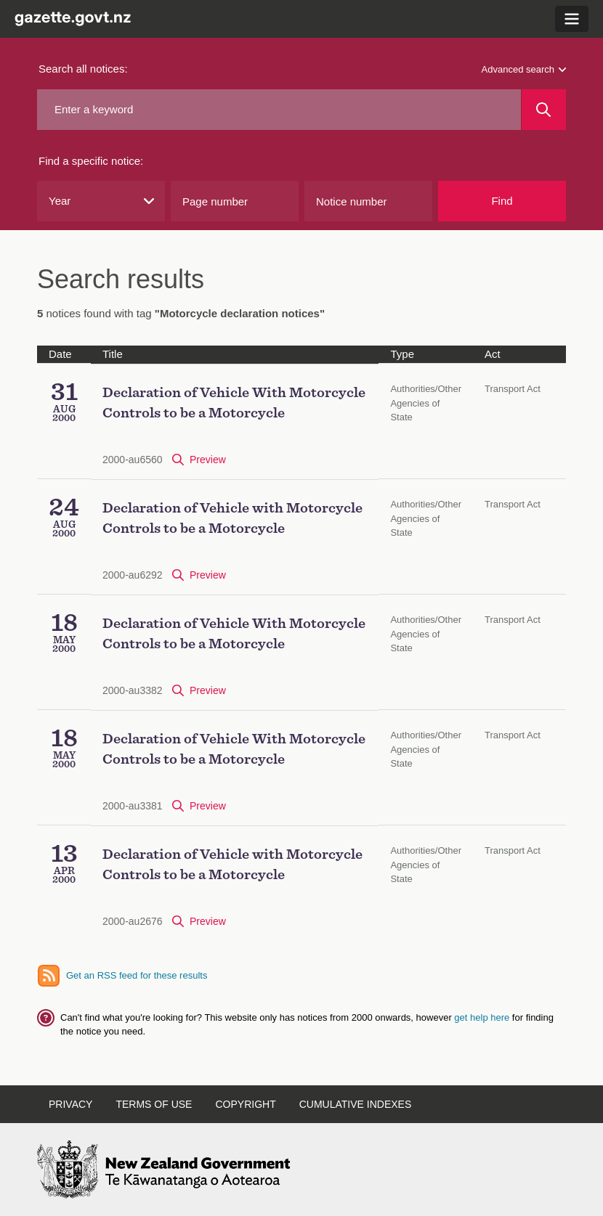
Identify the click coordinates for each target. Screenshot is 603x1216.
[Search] (544, 109)
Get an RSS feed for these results (136, 975)
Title (112, 354)
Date (60, 354)
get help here (483, 1017)
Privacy (70, 1104)
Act (493, 354)
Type (402, 354)
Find (501, 201)
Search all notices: (83, 68)
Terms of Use (154, 1104)
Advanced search (524, 69)
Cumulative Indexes (355, 1104)
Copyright (245, 1104)
